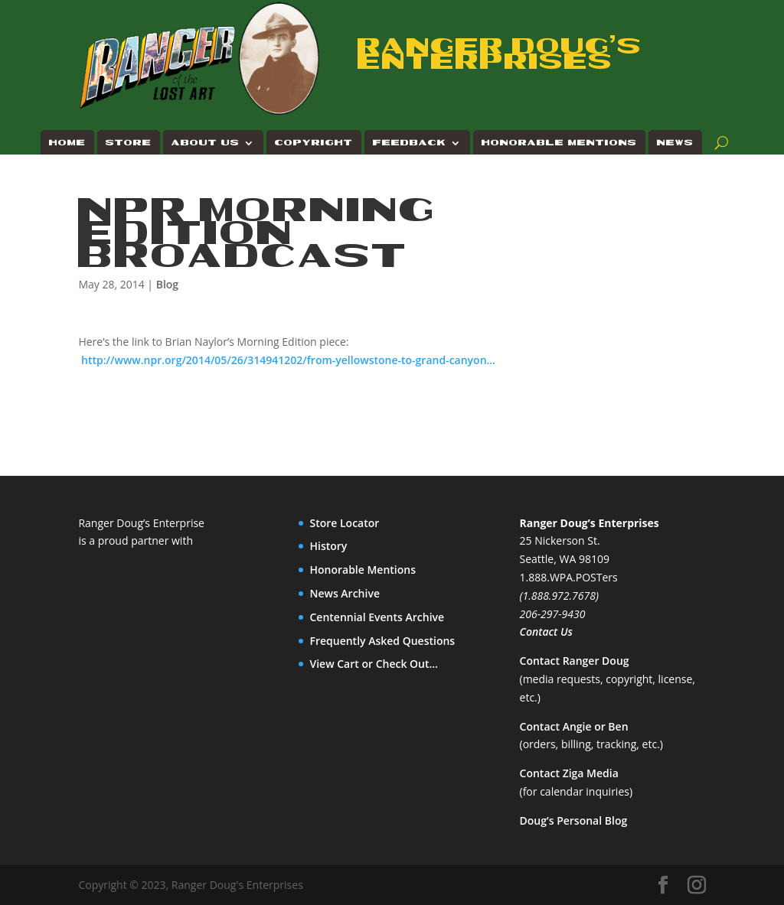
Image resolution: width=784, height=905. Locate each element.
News (675, 142)
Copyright (314, 142)
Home (67, 142)
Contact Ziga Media (569, 773)
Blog (167, 284)
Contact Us (546, 631)
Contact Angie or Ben (574, 726)
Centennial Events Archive (376, 617)
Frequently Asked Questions (382, 640)
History (328, 546)
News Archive (344, 593)
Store (129, 142)
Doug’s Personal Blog (574, 820)
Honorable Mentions (559, 142)
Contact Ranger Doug (574, 660)
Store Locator (344, 523)
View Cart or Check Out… (373, 663)
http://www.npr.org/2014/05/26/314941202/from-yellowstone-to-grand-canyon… (288, 360)
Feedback (409, 142)
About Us (206, 142)
